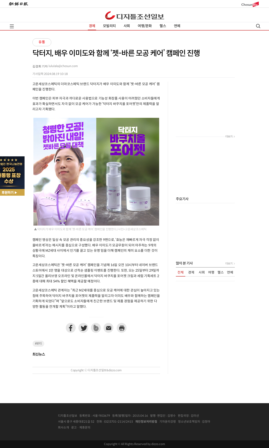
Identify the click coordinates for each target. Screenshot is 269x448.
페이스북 (71, 328)
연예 (177, 26)
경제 (92, 26)
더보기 (228, 136)
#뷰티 (38, 344)
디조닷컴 (134, 15)
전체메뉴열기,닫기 (12, 26)
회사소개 (63, 428)
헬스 (163, 26)
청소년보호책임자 (189, 422)
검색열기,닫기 (258, 26)
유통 (42, 42)
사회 (127, 26)
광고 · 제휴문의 (80, 428)
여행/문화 (145, 26)
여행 (211, 273)
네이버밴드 (96, 328)
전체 (180, 273)
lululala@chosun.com (63, 66)
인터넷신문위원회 (223, 422)
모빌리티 (109, 26)
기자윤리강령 (167, 422)
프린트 (122, 328)
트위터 (83, 328)
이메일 (108, 328)
